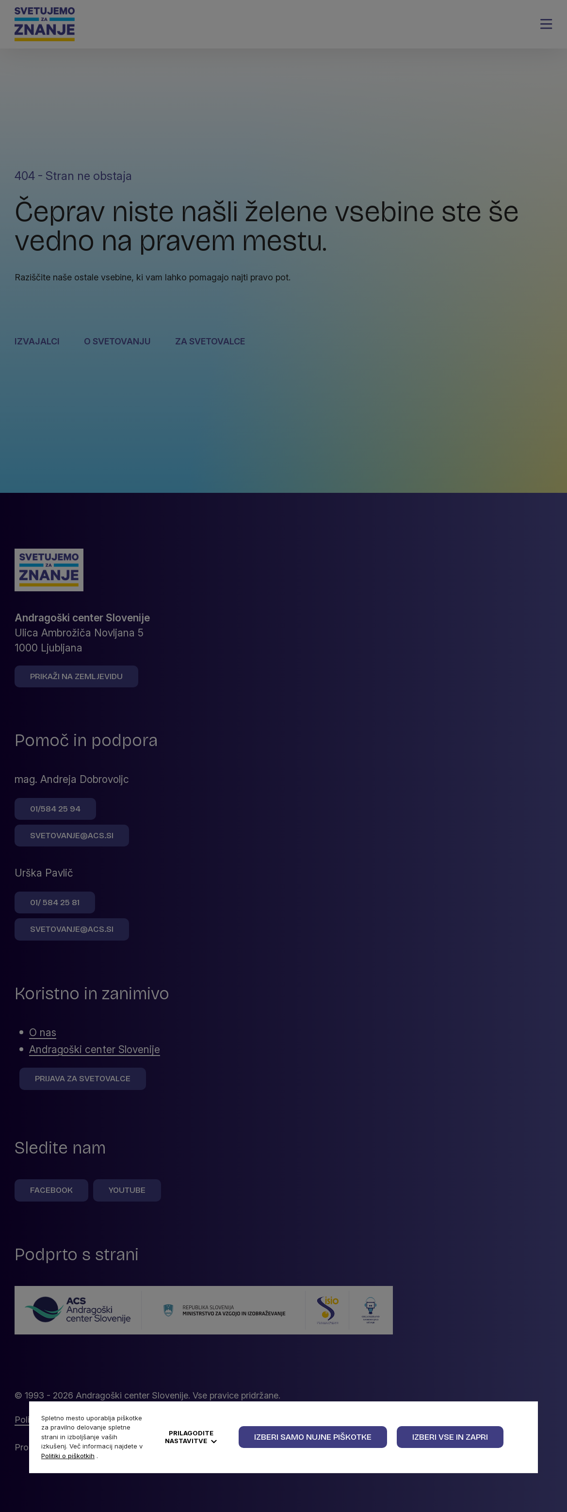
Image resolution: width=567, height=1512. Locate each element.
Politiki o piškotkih (68, 1456)
